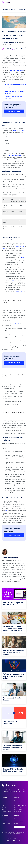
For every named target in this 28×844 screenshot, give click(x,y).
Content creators (18, 821)
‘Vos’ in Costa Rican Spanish (12, 88)
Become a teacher (19, 827)
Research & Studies (6, 811)
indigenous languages (19, 130)
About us (4, 803)
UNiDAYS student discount (6, 824)
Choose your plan (14, 111)
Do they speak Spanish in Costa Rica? (15, 84)
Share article (19, 48)
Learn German (18, 800)
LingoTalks (22, 9)
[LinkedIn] (8, 840)
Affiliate (16, 823)
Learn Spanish (18, 809)
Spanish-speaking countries (16, 70)
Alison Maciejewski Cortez (11, 42)
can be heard (15, 324)
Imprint (9, 838)
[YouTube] (14, 840)
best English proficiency (15, 155)
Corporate (4, 800)
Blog (3, 805)
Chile (3, 248)
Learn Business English (20, 805)
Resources (4, 821)
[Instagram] (20, 840)
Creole (13, 280)
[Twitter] (11, 840)
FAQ (15, 818)
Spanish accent (20, 291)
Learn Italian (17, 811)
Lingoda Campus (9, 9)
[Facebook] (17, 840)
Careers (4, 807)
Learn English (17, 803)
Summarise (7, 48)
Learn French (17, 807)
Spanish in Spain (19, 247)
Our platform (5, 818)
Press (3, 809)
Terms (18, 838)
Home (3, 31)
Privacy (14, 838)
